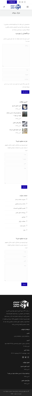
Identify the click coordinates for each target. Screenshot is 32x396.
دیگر (24, 230)
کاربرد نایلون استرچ (16, 106)
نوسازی (23, 217)
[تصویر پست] (24, 107)
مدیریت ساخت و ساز (20, 199)
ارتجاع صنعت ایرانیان (13, 391)
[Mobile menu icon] (28, 7)
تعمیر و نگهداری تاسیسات (19, 208)
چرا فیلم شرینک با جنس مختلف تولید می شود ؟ (13, 114)
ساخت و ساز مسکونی (20, 204)
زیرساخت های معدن (20, 213)
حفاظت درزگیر (22, 221)
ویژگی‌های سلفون (17, 123)
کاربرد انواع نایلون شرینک (15, 130)
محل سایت (22, 226)
